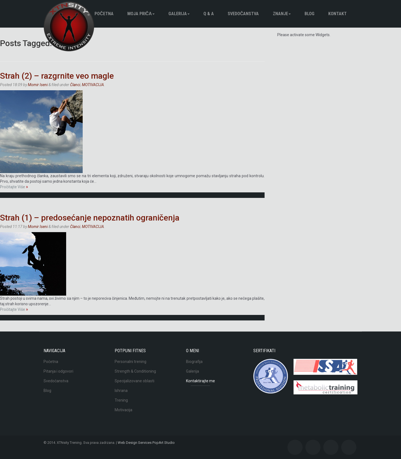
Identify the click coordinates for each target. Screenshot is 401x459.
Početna (104, 13)
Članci (75, 85)
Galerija (179, 13)
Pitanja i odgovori (58, 371)
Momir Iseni (38, 85)
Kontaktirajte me (200, 381)
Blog (47, 390)
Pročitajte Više (14, 187)
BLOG (309, 13)
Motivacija (123, 410)
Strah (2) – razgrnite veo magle (57, 76)
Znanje (282, 13)
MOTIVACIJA (93, 85)
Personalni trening (130, 361)
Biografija (194, 361)
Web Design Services (135, 443)
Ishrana (121, 390)
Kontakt (337, 13)
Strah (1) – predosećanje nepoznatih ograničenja (89, 217)
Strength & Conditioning (135, 371)
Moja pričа (141, 13)
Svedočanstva (243, 13)
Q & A (208, 13)
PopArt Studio (163, 443)
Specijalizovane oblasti (134, 381)
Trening (121, 400)
